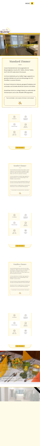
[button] (32, 3)
